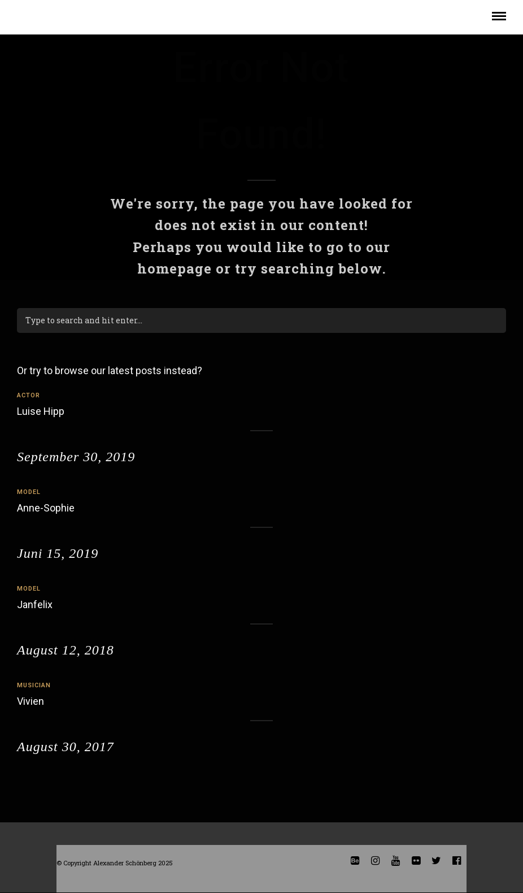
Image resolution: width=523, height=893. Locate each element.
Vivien (30, 701)
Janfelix (35, 604)
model (29, 492)
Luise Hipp (40, 411)
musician (34, 685)
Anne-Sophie (46, 508)
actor (28, 395)
